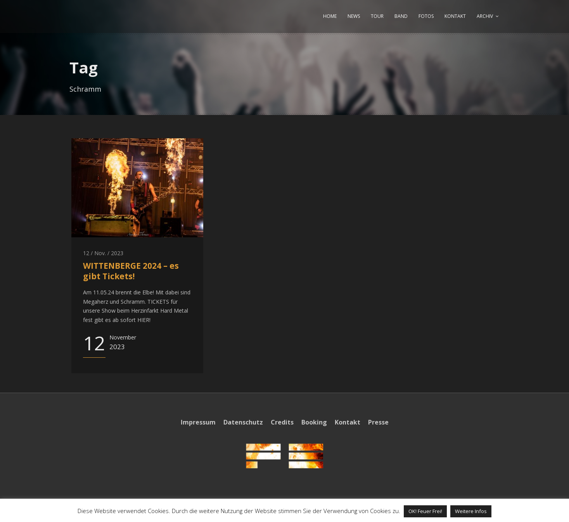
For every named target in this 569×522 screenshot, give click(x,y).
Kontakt (347, 422)
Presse (378, 422)
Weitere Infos (471, 511)
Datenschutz (243, 422)
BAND (401, 16)
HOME (330, 16)
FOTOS (426, 16)
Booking (314, 422)
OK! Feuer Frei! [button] (425, 511)
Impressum (198, 422)
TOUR (377, 16)
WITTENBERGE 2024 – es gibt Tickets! (131, 271)
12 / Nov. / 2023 (103, 253)
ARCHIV (485, 16)
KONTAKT (455, 16)
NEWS (354, 16)
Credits (282, 422)
